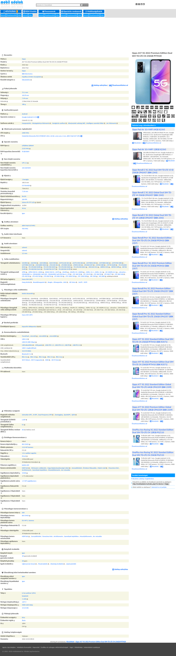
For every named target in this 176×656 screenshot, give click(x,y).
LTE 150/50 (87, 274)
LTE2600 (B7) (88, 265)
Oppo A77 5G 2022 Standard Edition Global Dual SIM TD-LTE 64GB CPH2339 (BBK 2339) (151, 385)
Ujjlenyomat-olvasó (28, 564)
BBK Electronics (27, 74)
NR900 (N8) (115, 267)
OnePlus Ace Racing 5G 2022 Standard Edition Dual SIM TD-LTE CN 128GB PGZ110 (152, 431)
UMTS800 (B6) (104, 263)
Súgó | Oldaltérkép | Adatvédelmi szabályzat (85, 647)
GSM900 (34, 263)
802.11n (50, 357)
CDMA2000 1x (27, 274)
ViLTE (85, 282)
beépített (25, 596)
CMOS (24, 473)
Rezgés (50, 282)
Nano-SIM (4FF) (27, 279)
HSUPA (64, 272)
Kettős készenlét (27, 293)
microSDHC (43, 336)
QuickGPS (67, 415)
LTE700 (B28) (111, 265)
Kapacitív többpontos (29, 326)
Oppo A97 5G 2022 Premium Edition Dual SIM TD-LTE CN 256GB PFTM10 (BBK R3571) (152, 363)
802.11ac (59, 357)
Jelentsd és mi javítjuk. (159, 487)
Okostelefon (26, 80)
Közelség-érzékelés (57, 564)
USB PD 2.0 (76, 345)
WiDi (47, 360)
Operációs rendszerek (71, 11)
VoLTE (80, 282)
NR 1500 (93, 276)
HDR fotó (25, 468)
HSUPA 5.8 (73, 272)
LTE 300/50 (97, 274)
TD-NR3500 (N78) (65, 269)
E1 (23, 425)
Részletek (136, 143)
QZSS (73, 415)
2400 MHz (25, 133)
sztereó (24, 247)
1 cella (24, 599)
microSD (33, 336)
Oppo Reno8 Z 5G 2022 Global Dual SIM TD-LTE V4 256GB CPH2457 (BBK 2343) (152, 193)
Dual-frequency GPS (45, 415)
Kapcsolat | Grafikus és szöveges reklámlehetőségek (50, 647)
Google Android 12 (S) (29, 117)
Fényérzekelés (43, 564)
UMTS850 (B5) (91, 263)
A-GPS (35, 415)
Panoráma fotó (114, 468)
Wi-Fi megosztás (36, 360)
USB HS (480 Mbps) (28, 342)
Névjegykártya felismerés (40, 123)
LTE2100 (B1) (54, 265)
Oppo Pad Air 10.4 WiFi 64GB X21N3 (148, 129)
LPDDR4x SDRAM (28, 146)
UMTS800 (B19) (27, 265)
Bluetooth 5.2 (26, 354)
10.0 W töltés (26, 351)
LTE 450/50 (26, 276)
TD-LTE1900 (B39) (50, 267)
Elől (23, 513)
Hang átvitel (26, 282)
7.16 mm (25, 191)
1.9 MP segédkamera (29, 481)
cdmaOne (122, 272)
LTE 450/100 (36, 276)
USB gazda (38, 345)
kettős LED (25, 465)
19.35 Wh (25, 608)
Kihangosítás (58, 282)
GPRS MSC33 (33, 272)
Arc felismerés (111, 123)
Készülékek (11, 11)
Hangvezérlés (26, 123)
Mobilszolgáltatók (94, 11)
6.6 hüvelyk (26, 185)
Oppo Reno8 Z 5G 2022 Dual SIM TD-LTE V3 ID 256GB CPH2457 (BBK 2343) (153, 171)
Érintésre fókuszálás (90, 468)
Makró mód (102, 468)
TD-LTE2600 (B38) (35, 267)
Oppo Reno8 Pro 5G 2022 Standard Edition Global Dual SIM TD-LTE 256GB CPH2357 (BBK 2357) (152, 316)
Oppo (24, 59)
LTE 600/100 (58, 276)
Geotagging (59, 415)
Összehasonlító (12, 15)
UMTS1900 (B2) (78, 263)
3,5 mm (24, 253)
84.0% (24, 196)
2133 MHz (25, 148)
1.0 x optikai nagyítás (29, 453)
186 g (24, 104)
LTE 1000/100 (70, 276)
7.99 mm (25, 98)
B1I (23, 430)
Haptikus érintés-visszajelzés (31, 77)
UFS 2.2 (24, 163)
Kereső (3, 15)
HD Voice (72, 282)
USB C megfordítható (29, 348)
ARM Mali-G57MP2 (28, 226)
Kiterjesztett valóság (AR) (76, 123)
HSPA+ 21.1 (90, 272)
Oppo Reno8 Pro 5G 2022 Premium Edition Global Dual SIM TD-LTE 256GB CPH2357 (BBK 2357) (152, 291)
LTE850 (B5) (77, 265)
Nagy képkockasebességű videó (58, 468)
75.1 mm (25, 92)
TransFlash (25, 336)
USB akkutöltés (27, 345)
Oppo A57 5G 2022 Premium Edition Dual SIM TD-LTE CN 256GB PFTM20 (101, 642)
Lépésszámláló (71, 564)
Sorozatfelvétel (77, 468)
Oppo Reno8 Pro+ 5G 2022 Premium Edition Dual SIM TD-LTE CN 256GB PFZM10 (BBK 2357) (152, 266)
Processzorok (49, 11)
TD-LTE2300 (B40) (65, 267)
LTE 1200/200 (82, 276)
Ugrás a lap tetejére (9, 647)
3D (23, 556)
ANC (64, 282)
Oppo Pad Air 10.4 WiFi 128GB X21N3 (149, 149)
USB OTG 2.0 (59, 345)
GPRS (24, 272)
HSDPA (80, 272)
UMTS (57, 272)
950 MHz (25, 229)
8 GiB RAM (25, 152)
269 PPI (24, 199)
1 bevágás (25, 179)
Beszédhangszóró (39, 282)
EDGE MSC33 (49, 272)
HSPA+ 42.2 (99, 272)
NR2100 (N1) (93, 267)
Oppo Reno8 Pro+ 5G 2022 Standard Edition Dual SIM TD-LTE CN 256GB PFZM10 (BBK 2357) (152, 240)
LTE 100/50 (76, 274)
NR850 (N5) (104, 267)
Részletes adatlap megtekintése (143, 479)
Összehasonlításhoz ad (118, 85)
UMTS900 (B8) (117, 263)
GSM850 (25, 263)
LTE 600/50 (47, 276)
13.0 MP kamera (27, 447)
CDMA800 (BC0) (41, 265)
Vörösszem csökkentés (38, 468)
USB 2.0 (24, 339)
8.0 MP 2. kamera (28, 520)
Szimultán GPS (27, 415)
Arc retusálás (65, 470)
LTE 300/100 (119, 274)
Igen (23, 213)
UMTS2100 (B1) (64, 263)
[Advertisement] (88, 34)
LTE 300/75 (108, 274)
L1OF (23, 420)
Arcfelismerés (26, 470)
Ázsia (23, 620)
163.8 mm (25, 95)
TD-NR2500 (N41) (35, 269)
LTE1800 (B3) (65, 265)
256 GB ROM (26, 168)
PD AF (24, 456)
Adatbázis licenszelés (24, 647)
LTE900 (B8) (100, 265)
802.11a (25, 357)
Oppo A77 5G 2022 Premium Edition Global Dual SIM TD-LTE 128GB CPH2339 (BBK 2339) (152, 408)
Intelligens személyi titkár (94, 123)
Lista (19, 15)
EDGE (40, 272)
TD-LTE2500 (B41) (80, 267)
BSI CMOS (25, 444)
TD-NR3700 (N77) (50, 269)
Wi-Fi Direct (26, 360)
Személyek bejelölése (39, 470)
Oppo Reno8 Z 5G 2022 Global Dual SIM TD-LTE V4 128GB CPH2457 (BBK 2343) (152, 216)
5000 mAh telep (27, 605)
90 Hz (24, 208)
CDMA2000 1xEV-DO (40, 274)
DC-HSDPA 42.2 (111, 272)
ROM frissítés (30, 11)
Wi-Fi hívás (55, 360)
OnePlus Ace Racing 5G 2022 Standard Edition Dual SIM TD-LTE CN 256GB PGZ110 (152, 453)
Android (25, 114)
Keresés (84, 5)
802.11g (42, 357)
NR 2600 (102, 276)
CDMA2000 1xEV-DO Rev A (57, 274)
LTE (69, 274)
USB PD (67, 345)
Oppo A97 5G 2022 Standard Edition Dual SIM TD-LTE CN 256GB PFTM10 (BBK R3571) (152, 340)
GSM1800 (43, 263)
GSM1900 (52, 263)
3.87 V (24, 602)
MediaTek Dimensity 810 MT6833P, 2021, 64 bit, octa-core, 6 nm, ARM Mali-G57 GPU (51, 136)
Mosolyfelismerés (54, 470)
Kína (23, 617)
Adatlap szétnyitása (99, 85)
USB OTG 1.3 (49, 345)
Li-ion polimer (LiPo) (29, 593)
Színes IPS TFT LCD (28, 202)
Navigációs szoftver (58, 123)
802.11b (33, 357)
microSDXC (53, 336)
